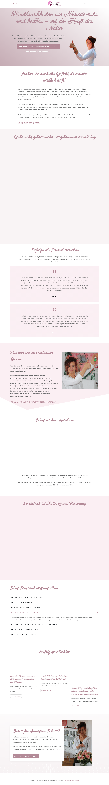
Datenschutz (76, 780)
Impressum (68, 780)
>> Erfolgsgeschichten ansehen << (38, 51)
